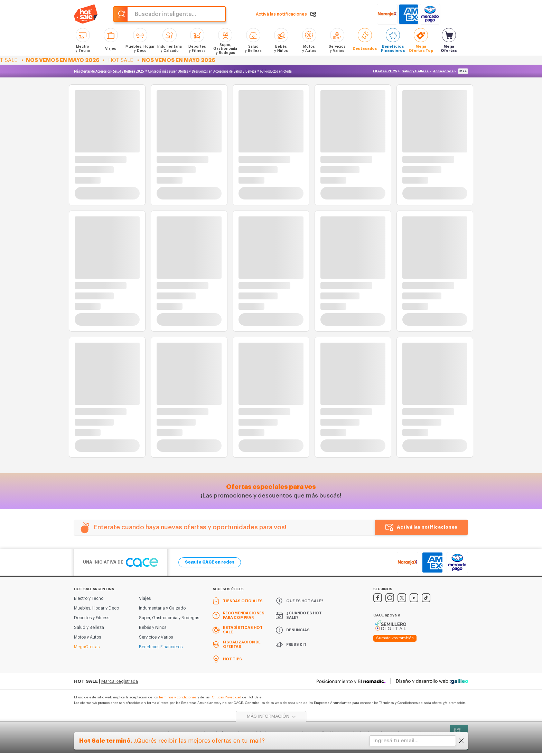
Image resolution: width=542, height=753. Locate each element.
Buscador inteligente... (165, 14)
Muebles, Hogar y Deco (96, 608)
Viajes (145, 598)
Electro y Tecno (88, 598)
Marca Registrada (119, 681)
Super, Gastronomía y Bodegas (169, 618)
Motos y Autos (87, 637)
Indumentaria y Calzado (162, 608)
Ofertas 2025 (385, 71)
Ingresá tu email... (396, 740)
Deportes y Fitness (91, 618)
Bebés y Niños (152, 627)
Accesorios (443, 71)
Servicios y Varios (156, 637)
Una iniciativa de (120, 562)
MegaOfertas (87, 647)
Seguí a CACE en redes (209, 562)
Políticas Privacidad (226, 697)
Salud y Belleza (415, 71)
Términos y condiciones (177, 697)
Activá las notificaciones (427, 527)
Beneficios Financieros (161, 647)
